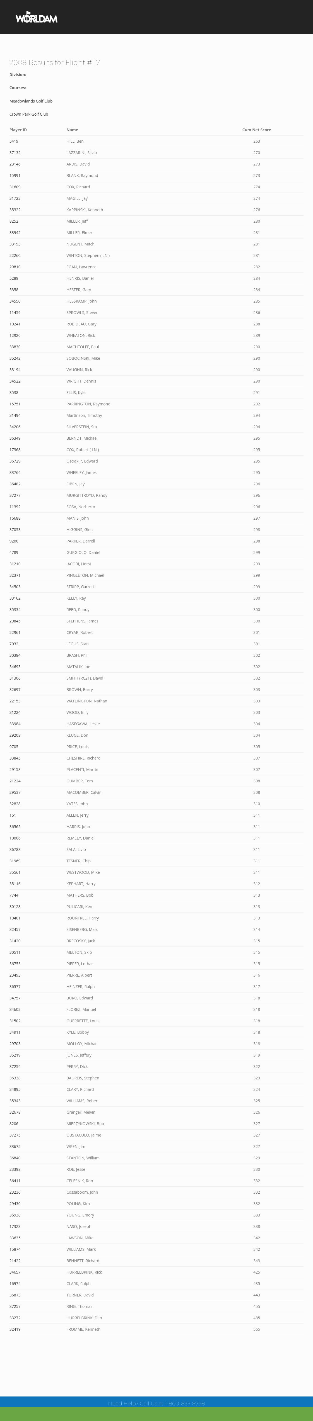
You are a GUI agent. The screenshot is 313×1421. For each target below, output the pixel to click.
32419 (15, 1329)
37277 (15, 495)
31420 (15, 940)
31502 (15, 1020)
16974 (15, 1283)
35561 (15, 872)
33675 (15, 1146)
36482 (15, 483)
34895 (15, 1089)
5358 (13, 289)
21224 (15, 781)
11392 (15, 506)
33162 (15, 598)
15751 (15, 404)
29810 (15, 266)
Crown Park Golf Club (28, 114)
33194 (15, 369)
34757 (15, 998)
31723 (15, 198)
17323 (15, 1226)
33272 (15, 1317)
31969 (15, 860)
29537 (15, 792)
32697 (15, 689)
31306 (15, 678)
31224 (15, 712)
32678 (15, 1112)
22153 (15, 701)
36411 (15, 1180)
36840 (15, 1157)
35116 (15, 883)
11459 (15, 312)
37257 (15, 1306)
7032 (13, 643)
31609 (15, 186)
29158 (15, 769)
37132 (15, 152)
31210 (15, 563)
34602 (15, 1009)
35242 (15, 358)
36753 (15, 963)
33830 (15, 346)
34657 (15, 1272)
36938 (15, 1215)
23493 (15, 975)
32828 (15, 803)
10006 (15, 838)
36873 (15, 1295)
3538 (13, 392)
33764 (15, 472)
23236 (15, 1192)
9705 (13, 746)
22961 (15, 632)
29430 (15, 1203)
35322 (15, 209)
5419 (13, 141)
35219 (15, 1055)
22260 (15, 255)
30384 (15, 655)
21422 (15, 1260)
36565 (15, 826)
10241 (15, 324)
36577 (15, 986)
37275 (15, 1135)
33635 (15, 1237)
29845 (15, 621)
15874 (15, 1249)
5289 (13, 278)
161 (12, 815)
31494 (15, 415)
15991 (15, 175)
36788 (15, 849)
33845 (15, 758)
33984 (15, 723)
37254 (15, 1066)
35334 (15, 609)
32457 (15, 929)
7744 (13, 895)
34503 (15, 586)
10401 (15, 918)
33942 (15, 232)
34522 (15, 381)
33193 (15, 244)
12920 (15, 335)
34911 (15, 1032)
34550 (15, 301)
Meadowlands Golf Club (31, 101)
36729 (15, 461)
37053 (15, 529)
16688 (15, 518)
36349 (15, 438)
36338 (15, 1078)
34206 (15, 426)
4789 (13, 552)
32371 (15, 575)
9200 (13, 541)
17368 (15, 449)
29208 (15, 735)
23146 (15, 164)
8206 (13, 1123)
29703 (15, 1043)
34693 (15, 666)
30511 (15, 952)
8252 (13, 221)
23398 (15, 1169)
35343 (15, 1100)
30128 (15, 906)
